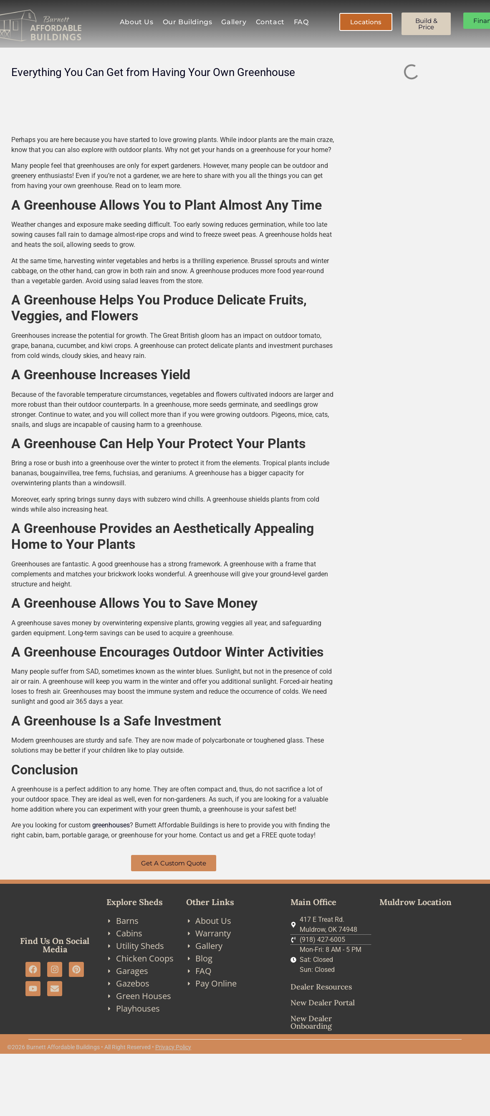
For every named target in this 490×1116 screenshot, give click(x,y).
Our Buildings (187, 22)
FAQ (301, 22)
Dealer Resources (321, 987)
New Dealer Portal (322, 1002)
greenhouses (111, 825)
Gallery (233, 22)
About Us (137, 22)
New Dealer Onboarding (311, 1022)
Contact (270, 22)
